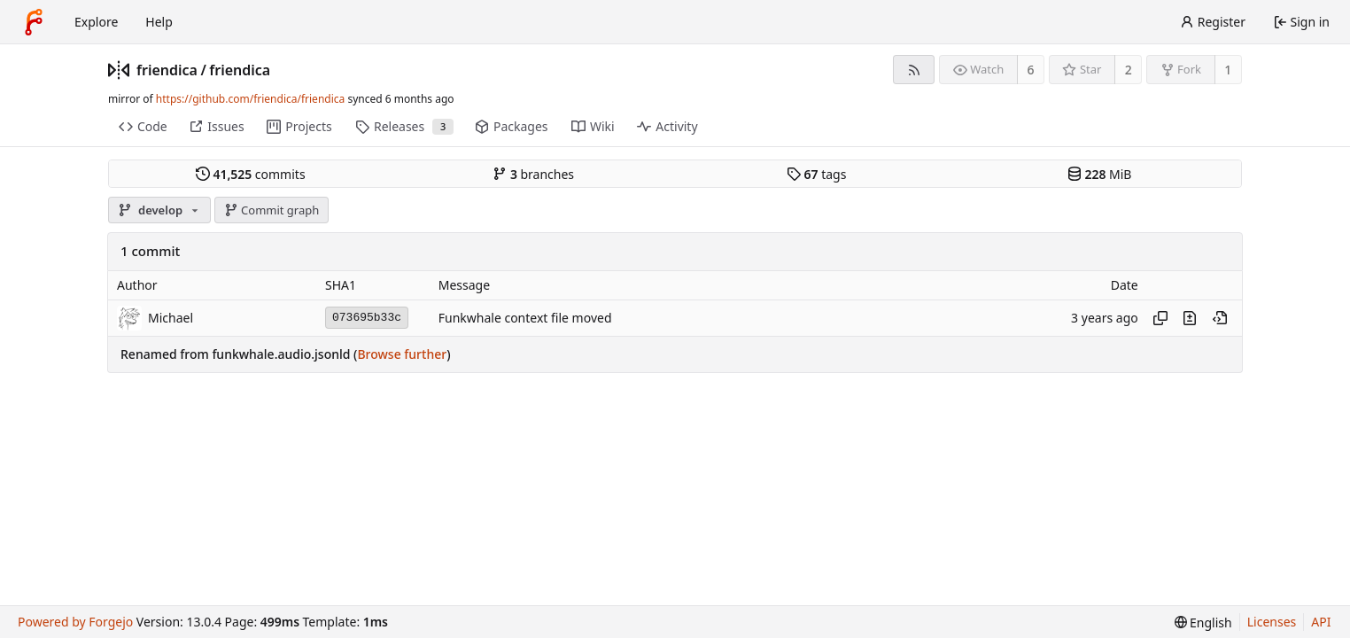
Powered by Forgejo (75, 621)
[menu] (1203, 622)
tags (816, 174)
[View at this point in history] (1219, 318)
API (1321, 621)
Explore (96, 21)
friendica (167, 70)
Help (159, 21)
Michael (170, 317)
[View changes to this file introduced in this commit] (1189, 318)
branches (533, 174)
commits (251, 174)
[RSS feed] (914, 69)
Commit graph (272, 210)
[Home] (33, 22)
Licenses (1272, 621)
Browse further (401, 354)
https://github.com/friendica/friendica (250, 98)
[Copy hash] (1160, 318)
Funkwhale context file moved (525, 317)
